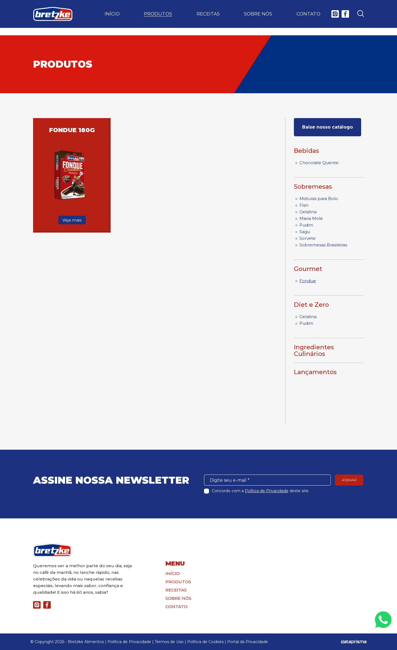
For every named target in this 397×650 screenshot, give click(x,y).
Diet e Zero (311, 304)
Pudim (306, 225)
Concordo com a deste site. (260, 490)
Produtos (158, 17)
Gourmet (308, 269)
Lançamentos (315, 372)
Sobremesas (313, 186)
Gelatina (307, 211)
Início (112, 17)
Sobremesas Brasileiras (323, 244)
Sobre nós (258, 17)
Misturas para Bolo (318, 198)
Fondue (307, 280)
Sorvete (307, 238)
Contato (308, 17)
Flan (304, 205)
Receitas (208, 17)
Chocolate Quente (319, 162)
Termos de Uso (169, 641)
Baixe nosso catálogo (327, 127)
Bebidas (306, 150)
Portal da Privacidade (247, 641)
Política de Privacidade (266, 490)
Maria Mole (311, 218)
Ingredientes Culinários (314, 350)
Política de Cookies (205, 641)
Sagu (304, 231)
